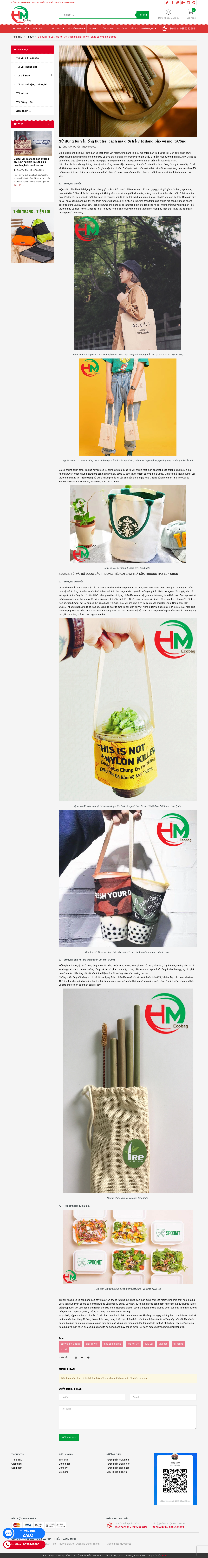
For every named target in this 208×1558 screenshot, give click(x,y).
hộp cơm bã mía (112, 1343)
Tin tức (122, 29)
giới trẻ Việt (92, 1343)
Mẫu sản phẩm (76, 29)
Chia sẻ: (63, 1357)
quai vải (149, 1343)
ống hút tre (133, 1343)
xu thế (64, 1349)
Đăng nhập (163, 18)
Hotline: (182, 28)
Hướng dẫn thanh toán (118, 1463)
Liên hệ (134, 29)
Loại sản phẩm (55, 29)
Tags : (62, 1338)
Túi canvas (107, 29)
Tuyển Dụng (148, 29)
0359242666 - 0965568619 (131, 1527)
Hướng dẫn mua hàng (118, 1459)
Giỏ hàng (64, 1472)
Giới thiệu (37, 29)
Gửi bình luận (69, 1437)
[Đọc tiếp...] (19, 185)
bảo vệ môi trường (70, 1343)
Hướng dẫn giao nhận (118, 1468)
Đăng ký (175, 18)
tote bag (163, 1343)
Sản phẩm (16, 1468)
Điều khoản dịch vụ (116, 1472)
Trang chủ (21, 29)
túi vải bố (93, 595)
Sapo (164, 1555)
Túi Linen (93, 29)
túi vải (73, 189)
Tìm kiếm (64, 1459)
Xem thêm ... (23, 110)
